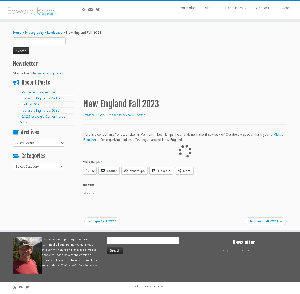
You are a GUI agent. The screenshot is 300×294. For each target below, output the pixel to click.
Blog (210, 7)
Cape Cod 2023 (102, 221)
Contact (264, 7)
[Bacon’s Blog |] (34, 10)
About (287, 7)
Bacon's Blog (155, 286)
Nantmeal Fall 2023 (265, 221)
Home (17, 32)
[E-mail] (92, 9)
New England (136, 115)
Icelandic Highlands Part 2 (41, 98)
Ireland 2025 (31, 104)
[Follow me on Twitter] (99, 9)
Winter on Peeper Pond (39, 92)
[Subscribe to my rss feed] (85, 9)
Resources (235, 7)
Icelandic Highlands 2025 (41, 110)
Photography (34, 32)
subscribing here (49, 73)
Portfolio (187, 7)
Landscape (55, 32)
